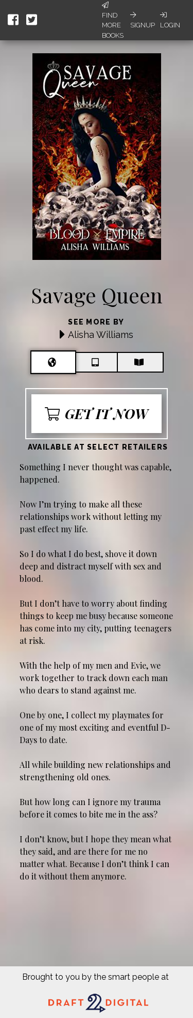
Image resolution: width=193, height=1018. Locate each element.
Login (170, 20)
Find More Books (113, 20)
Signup (142, 20)
